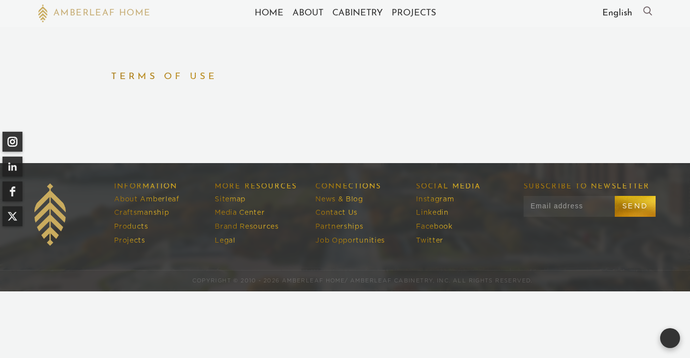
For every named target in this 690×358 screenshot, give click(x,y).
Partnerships (339, 226)
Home (269, 13)
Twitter (429, 240)
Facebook (434, 226)
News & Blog (339, 199)
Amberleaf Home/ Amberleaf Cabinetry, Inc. (366, 280)
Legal (225, 240)
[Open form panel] (670, 338)
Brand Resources (246, 226)
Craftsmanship (141, 212)
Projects (414, 13)
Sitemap (230, 199)
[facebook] (12, 191)
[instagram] (12, 142)
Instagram (435, 199)
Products (131, 226)
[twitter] (12, 216)
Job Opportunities (350, 240)
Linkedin (432, 212)
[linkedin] (12, 167)
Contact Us (336, 212)
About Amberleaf (146, 199)
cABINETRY (357, 13)
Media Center (240, 212)
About (307, 13)
